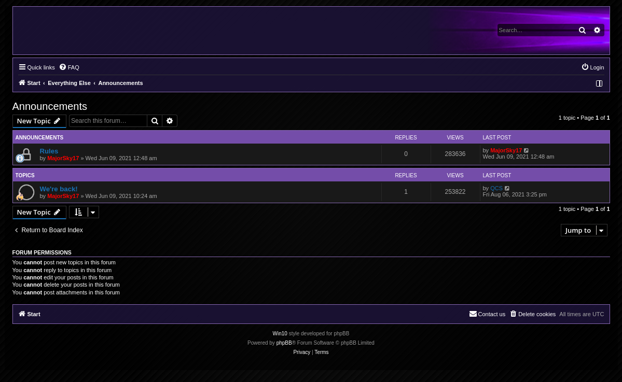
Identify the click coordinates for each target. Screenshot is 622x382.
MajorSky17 (63, 158)
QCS (496, 188)
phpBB (284, 343)
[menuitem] (69, 67)
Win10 (280, 333)
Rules (49, 151)
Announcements (50, 106)
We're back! (59, 189)
